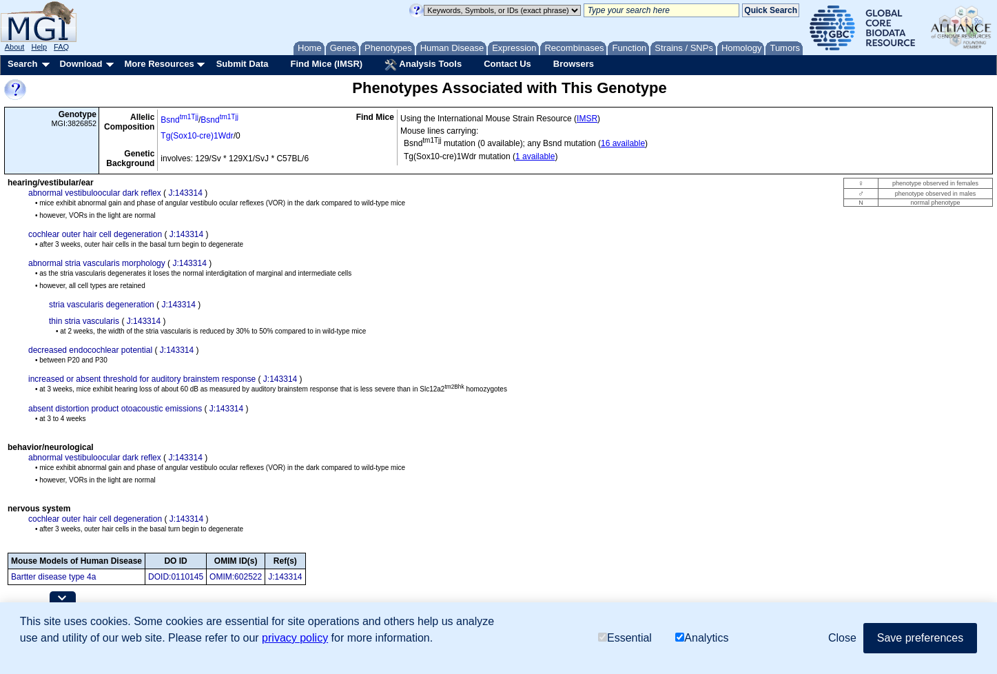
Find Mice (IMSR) (326, 64)
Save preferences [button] (920, 638)
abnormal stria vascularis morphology (96, 263)
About (15, 47)
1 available (535, 156)
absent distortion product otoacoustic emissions (115, 408)
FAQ (61, 47)
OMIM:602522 (235, 577)
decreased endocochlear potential (90, 350)
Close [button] (842, 638)
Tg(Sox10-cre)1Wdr (197, 136)
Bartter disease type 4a (53, 577)
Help (39, 47)
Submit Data (242, 64)
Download (80, 64)
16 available (623, 143)
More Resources (159, 64)
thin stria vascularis (84, 321)
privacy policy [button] (295, 638)
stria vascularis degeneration (101, 304)
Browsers (573, 64)
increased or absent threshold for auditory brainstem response (142, 379)
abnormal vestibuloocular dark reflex (94, 193)
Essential (625, 638)
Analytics (701, 638)
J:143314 (185, 193)
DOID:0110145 (175, 577)
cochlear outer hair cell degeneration (95, 234)
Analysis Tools (423, 65)
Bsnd (179, 120)
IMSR (587, 118)
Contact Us (507, 64)
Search (22, 64)
